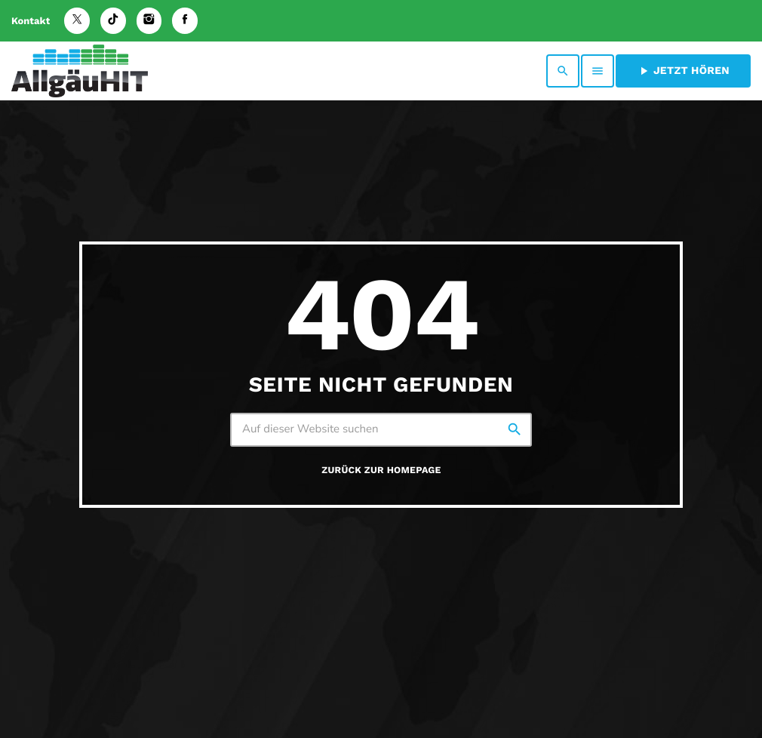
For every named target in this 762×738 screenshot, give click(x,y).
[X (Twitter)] (77, 21)
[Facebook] (185, 21)
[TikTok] (113, 21)
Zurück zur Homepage (381, 470)
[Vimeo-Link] (79, 71)
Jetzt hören (683, 71)
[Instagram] (149, 21)
